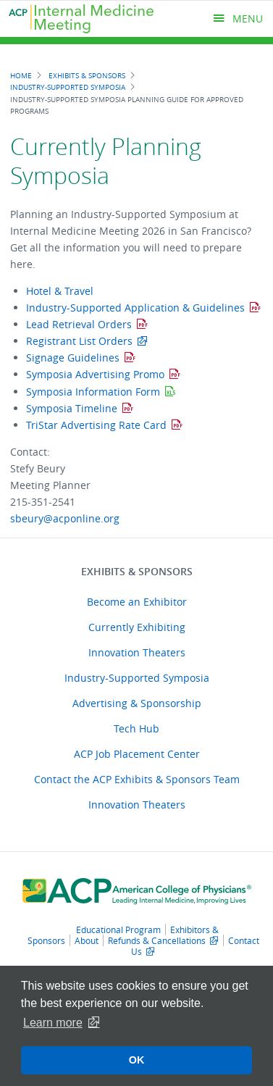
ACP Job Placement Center (137, 754)
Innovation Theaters (136, 652)
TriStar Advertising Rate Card (96, 425)
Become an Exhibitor (137, 602)
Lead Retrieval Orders (79, 324)
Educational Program (118, 929)
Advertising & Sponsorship (136, 703)
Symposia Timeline (71, 408)
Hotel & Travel (59, 291)
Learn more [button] (53, 1022)
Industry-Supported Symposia (67, 87)
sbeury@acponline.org (64, 518)
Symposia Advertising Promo (95, 374)
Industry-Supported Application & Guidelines (135, 307)
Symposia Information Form (93, 391)
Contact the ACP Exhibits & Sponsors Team (137, 779)
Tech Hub (136, 728)
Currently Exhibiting (136, 627)
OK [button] (137, 1060)
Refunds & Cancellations (157, 940)
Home (21, 75)
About (86, 940)
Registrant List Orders (79, 341)
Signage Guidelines (72, 357)
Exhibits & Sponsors (87, 75)
